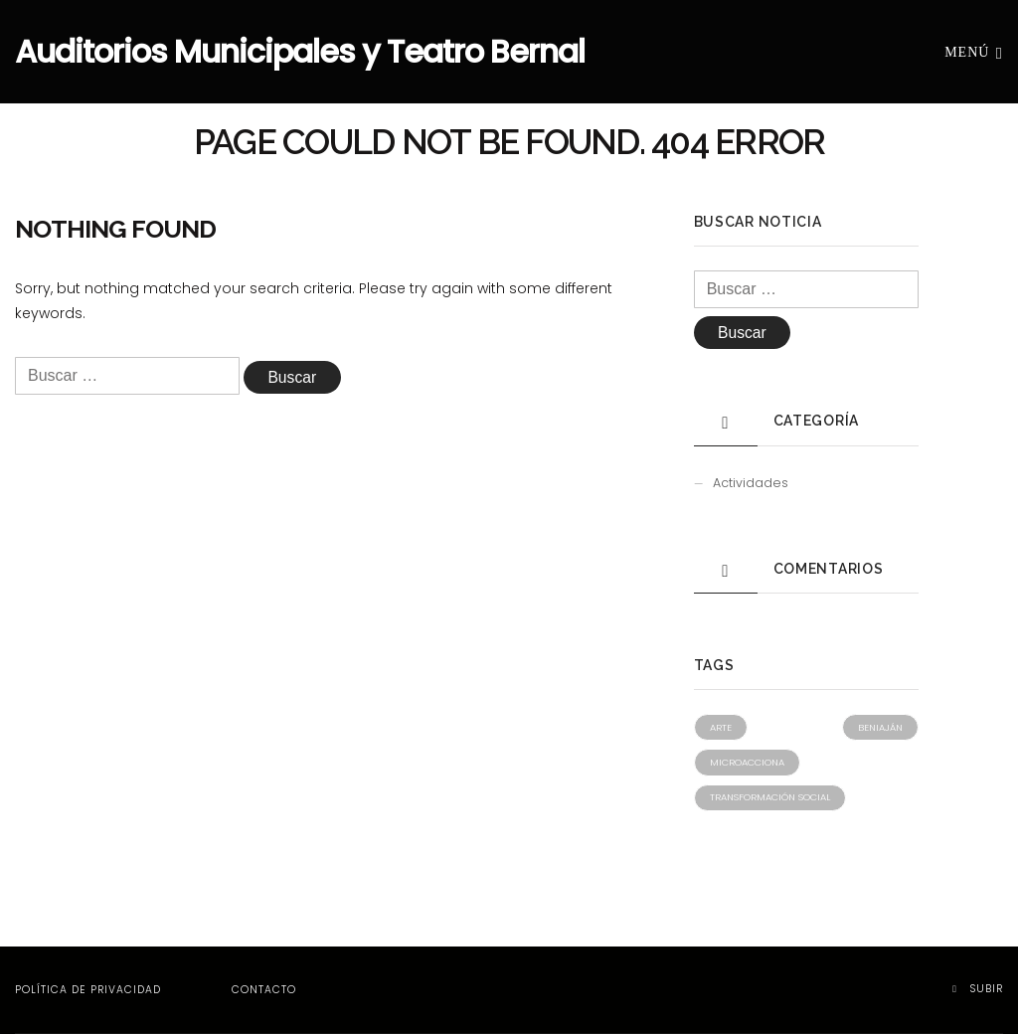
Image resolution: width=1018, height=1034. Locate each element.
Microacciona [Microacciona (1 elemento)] (747, 762)
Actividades (750, 482)
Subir (977, 988)
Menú (973, 51)
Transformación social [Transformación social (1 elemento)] (770, 796)
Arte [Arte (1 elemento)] (721, 727)
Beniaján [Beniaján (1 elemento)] (880, 727)
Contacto (264, 989)
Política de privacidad (88, 989)
